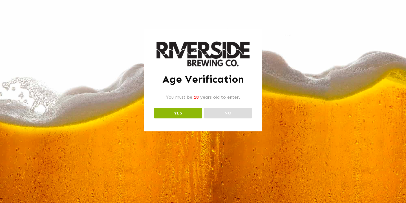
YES (178, 113)
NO (227, 113)
